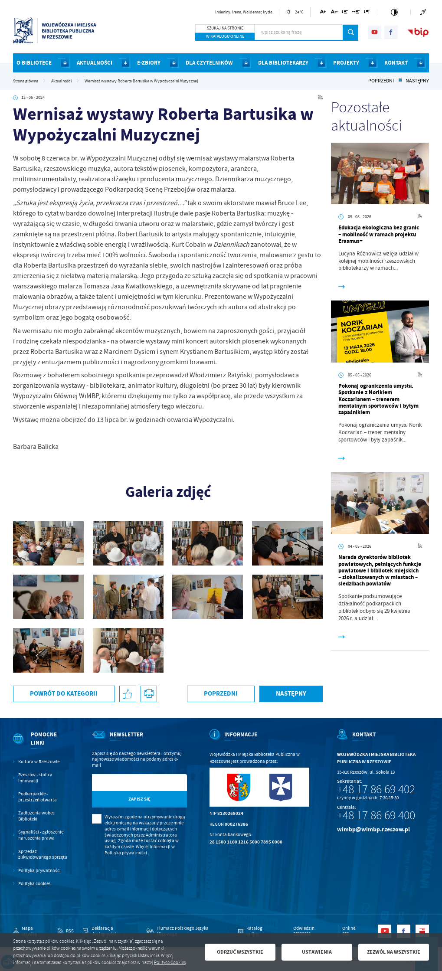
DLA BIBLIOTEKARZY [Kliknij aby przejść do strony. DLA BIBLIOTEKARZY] (283, 62)
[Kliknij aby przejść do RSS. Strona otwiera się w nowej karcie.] (320, 98)
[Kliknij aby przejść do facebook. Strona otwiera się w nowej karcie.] (391, 32)
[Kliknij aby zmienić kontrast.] (394, 12)
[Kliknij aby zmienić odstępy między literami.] (334, 13)
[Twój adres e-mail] (126, 782)
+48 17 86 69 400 (376, 815)
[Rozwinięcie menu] (41, 744)
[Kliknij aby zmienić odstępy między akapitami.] (367, 13)
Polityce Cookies (170, 962)
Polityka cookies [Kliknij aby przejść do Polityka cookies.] (34, 883)
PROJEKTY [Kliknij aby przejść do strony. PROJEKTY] (346, 62)
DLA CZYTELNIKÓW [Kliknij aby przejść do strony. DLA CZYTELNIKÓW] (209, 62)
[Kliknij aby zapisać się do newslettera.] (139, 799)
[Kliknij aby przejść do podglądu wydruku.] (149, 694)
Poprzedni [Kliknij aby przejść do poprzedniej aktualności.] (381, 81)
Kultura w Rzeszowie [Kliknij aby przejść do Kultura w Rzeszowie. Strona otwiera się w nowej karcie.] (38, 762)
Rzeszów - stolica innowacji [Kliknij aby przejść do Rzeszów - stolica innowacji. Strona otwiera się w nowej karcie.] (35, 778)
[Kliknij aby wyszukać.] (350, 32)
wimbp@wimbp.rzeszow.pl (373, 829)
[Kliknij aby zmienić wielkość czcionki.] (323, 13)
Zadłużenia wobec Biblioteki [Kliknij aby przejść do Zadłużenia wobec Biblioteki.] (36, 816)
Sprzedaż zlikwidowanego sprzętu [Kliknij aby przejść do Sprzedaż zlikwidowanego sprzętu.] (42, 854)
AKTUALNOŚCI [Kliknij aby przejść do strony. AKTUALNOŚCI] (94, 62)
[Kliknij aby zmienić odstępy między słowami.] (356, 13)
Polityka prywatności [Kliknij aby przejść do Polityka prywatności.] (39, 870)
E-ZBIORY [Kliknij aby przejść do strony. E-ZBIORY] (148, 62)
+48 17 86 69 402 (376, 789)
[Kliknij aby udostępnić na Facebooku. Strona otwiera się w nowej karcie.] (127, 694)
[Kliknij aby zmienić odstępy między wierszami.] (344, 13)
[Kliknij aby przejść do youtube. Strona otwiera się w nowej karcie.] (374, 32)
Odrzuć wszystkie (240, 951)
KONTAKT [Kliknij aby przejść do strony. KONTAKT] (396, 62)
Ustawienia (317, 951)
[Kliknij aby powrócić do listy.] (400, 81)
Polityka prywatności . (127, 853)
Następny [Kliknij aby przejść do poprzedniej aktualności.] (417, 81)
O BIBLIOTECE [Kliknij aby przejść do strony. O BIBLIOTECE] (34, 62)
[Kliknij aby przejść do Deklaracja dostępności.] (110, 931)
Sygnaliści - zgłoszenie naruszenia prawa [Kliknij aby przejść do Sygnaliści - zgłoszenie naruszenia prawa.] (40, 835)
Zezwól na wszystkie (393, 951)
